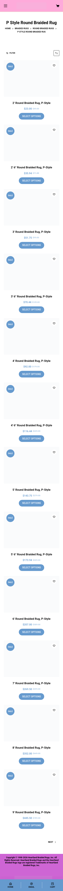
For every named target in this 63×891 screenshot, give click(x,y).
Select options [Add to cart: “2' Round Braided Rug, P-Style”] (31, 116)
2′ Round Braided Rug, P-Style (31, 103)
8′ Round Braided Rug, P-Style (31, 747)
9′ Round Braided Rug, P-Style (31, 812)
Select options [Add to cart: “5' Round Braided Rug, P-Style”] (31, 503)
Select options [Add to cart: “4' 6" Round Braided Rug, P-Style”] (31, 438)
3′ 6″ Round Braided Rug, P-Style (31, 296)
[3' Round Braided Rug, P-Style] (31, 207)
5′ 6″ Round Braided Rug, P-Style (31, 554)
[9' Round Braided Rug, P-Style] (31, 787)
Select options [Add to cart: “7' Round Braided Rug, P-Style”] (31, 696)
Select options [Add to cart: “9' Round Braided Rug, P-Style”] (31, 825)
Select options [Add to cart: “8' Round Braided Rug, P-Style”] (31, 761)
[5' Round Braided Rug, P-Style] (31, 465)
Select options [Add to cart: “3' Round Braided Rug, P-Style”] (31, 245)
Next (52, 842)
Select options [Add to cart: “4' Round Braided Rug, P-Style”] (31, 374)
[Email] (31, 885)
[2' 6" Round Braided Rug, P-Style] (31, 143)
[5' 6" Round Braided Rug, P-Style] (31, 530)
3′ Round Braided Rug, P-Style (31, 231)
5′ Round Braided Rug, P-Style (31, 489)
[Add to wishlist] (54, 65)
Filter (10, 53)
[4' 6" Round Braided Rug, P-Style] (31, 400)
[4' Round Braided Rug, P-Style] (31, 336)
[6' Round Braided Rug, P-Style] (31, 594)
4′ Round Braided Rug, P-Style (31, 360)
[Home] (10, 885)
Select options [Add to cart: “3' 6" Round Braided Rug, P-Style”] (31, 309)
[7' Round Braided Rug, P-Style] (31, 658)
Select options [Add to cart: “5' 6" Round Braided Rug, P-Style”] (31, 567)
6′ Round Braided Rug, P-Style (31, 618)
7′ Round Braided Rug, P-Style (31, 683)
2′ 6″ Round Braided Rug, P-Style (31, 167)
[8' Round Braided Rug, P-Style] (31, 723)
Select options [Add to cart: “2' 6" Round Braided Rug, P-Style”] (31, 180)
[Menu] (5, 5)
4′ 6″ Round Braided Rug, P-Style (31, 425)
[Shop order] (56, 53)
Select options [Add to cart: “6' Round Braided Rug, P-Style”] (31, 632)
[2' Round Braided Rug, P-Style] (31, 78)
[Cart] (52, 885)
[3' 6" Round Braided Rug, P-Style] (31, 272)
